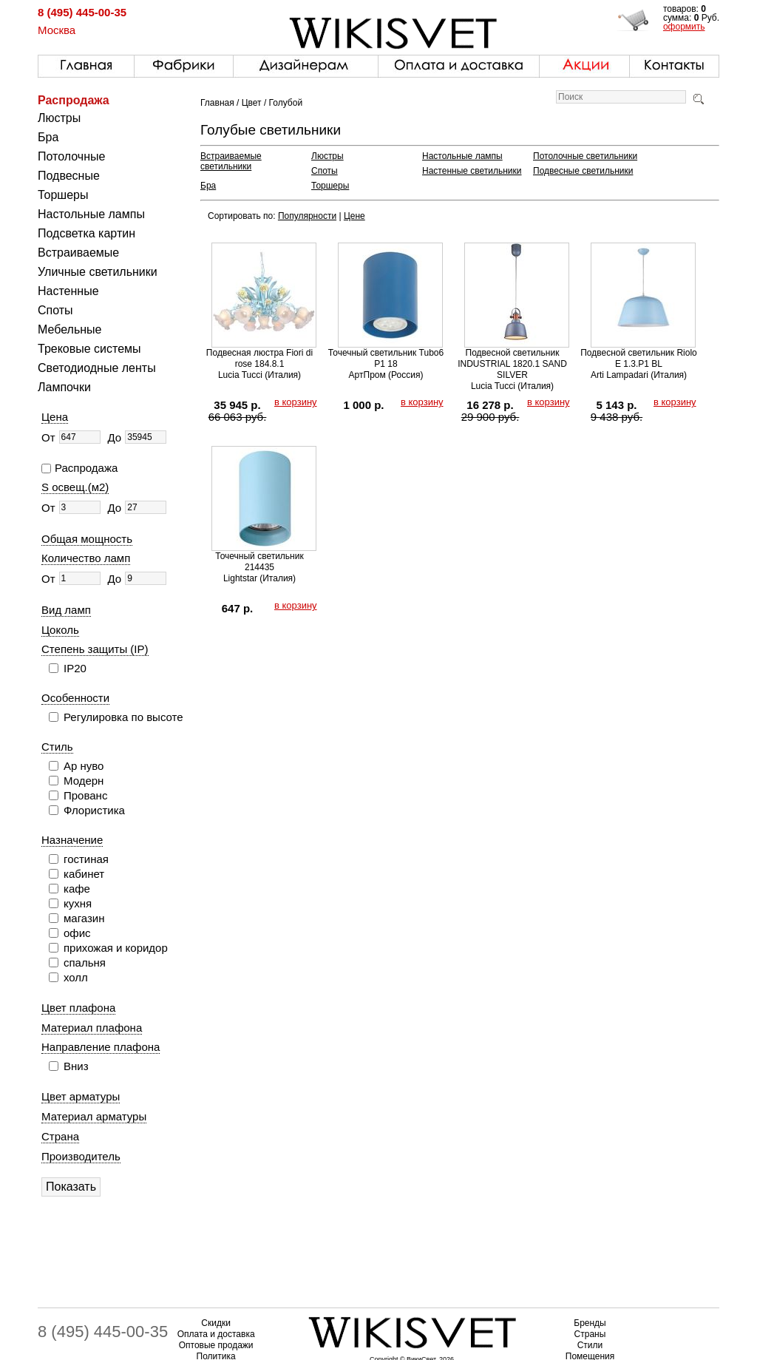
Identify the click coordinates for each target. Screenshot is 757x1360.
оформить (684, 26)
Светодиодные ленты (97, 368)
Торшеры (63, 195)
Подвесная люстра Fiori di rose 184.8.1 (259, 358)
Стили (590, 1345)
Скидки (216, 1323)
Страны (590, 1334)
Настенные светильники (472, 171)
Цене (354, 216)
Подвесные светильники (583, 171)
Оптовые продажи (216, 1345)
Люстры (59, 118)
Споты (55, 310)
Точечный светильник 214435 (259, 561)
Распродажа (73, 100)
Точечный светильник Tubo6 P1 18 (386, 358)
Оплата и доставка (216, 1334)
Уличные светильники (97, 271)
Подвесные (69, 175)
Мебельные (69, 329)
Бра (48, 137)
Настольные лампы (91, 214)
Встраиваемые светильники (231, 161)
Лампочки (64, 387)
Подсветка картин (86, 233)
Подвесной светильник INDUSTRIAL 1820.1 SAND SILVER (512, 364)
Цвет (252, 103)
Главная (217, 103)
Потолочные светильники (585, 156)
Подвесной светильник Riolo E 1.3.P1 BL (638, 358)
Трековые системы (89, 348)
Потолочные (71, 156)
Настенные (68, 291)
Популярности (307, 216)
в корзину (295, 401)
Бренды (589, 1323)
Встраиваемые (78, 252)
